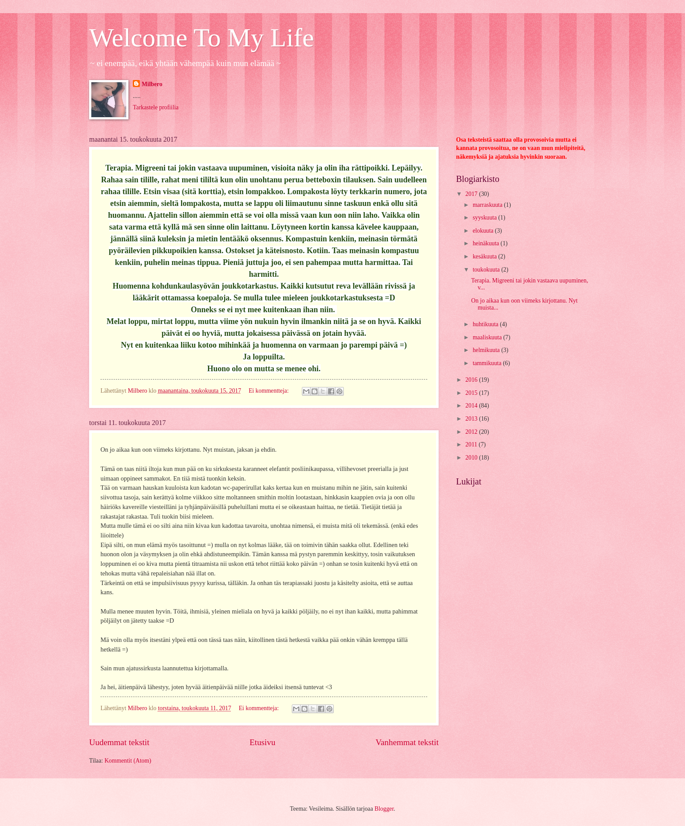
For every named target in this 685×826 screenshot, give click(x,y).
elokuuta (484, 230)
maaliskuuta (488, 337)
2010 (472, 457)
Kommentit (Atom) (127, 760)
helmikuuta (487, 350)
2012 (472, 432)
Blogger (384, 808)
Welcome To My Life (201, 37)
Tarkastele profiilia (155, 107)
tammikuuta (488, 363)
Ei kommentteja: (269, 390)
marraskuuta (488, 205)
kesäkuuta (485, 256)
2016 (472, 379)
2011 (472, 444)
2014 (472, 405)
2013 (472, 418)
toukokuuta (487, 269)
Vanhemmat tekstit (407, 742)
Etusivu (262, 742)
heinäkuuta (487, 243)
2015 (472, 393)
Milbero (152, 84)
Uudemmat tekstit (119, 742)
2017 (472, 194)
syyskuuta (485, 217)
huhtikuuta (486, 324)
